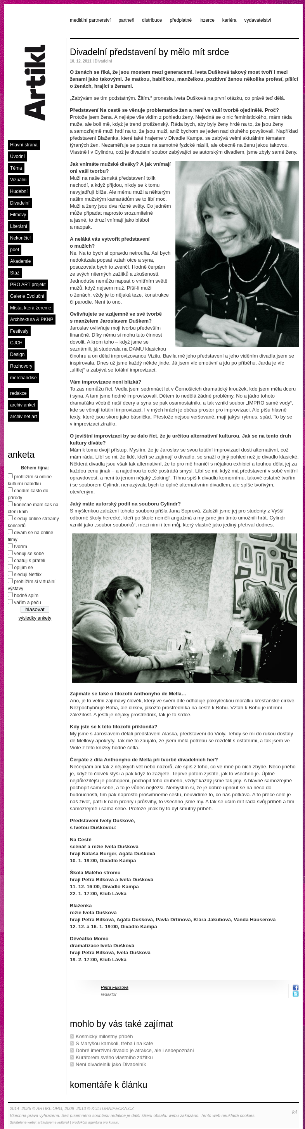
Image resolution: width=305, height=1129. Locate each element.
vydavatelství (257, 20)
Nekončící (20, 238)
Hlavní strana (24, 145)
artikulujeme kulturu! (53, 1122)
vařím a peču (27, 602)
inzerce (207, 20)
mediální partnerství (90, 20)
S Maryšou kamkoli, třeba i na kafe (114, 1043)
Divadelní (19, 203)
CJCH (16, 343)
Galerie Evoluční (27, 296)
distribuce (152, 20)
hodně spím (26, 595)
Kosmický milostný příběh (104, 1036)
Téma (16, 168)
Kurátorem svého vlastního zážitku (114, 1057)
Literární (18, 226)
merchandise (23, 377)
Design (17, 354)
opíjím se (23, 567)
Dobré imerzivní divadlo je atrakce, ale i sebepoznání (135, 1050)
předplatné (181, 20)
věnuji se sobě (29, 553)
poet (14, 249)
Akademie (20, 261)
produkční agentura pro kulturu (96, 1122)
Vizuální (18, 179)
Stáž (14, 273)
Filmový (18, 214)
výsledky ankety (35, 618)
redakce (18, 393)
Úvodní (17, 156)
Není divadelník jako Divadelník (111, 1064)
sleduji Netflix (28, 574)
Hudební (19, 191)
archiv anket (22, 405)
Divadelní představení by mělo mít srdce (149, 52)
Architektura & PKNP (31, 319)
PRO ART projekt (28, 284)
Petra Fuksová (114, 987)
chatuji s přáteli (29, 560)
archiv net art (23, 416)
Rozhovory (21, 366)
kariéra (229, 20)
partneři (126, 20)
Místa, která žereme (30, 308)
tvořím (20, 546)
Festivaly (19, 331)
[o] (294, 1112)
